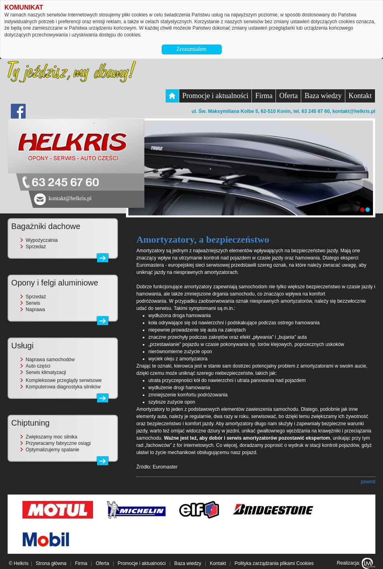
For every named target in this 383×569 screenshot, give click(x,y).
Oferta (288, 96)
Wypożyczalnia (42, 240)
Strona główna (51, 563)
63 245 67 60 (65, 182)
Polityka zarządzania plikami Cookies (274, 563)
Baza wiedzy (322, 96)
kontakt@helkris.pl (353, 111)
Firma (263, 96)
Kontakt (360, 96)
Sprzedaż (36, 246)
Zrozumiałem (191, 49)
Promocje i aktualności (215, 96)
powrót (368, 482)
